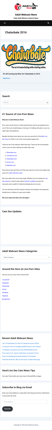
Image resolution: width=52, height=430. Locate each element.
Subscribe (7, 409)
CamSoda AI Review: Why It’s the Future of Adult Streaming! (21, 359)
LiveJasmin (5, 280)
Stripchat (5, 296)
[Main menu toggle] (5, 23)
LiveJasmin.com (11, 155)
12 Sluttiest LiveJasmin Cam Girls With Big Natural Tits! (19, 350)
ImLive (4, 289)
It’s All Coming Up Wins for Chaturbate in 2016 (21, 74)
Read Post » (7, 78)
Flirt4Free (5, 292)
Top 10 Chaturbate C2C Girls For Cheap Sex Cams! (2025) (20, 343)
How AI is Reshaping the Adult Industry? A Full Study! (19, 356)
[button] (48, 23)
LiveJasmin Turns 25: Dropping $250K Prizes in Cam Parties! (21, 346)
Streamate (5, 283)
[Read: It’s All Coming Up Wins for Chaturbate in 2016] (26, 56)
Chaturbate (5, 286)
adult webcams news (16, 173)
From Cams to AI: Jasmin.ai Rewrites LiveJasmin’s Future (20, 353)
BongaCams (6, 299)
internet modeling (30, 181)
